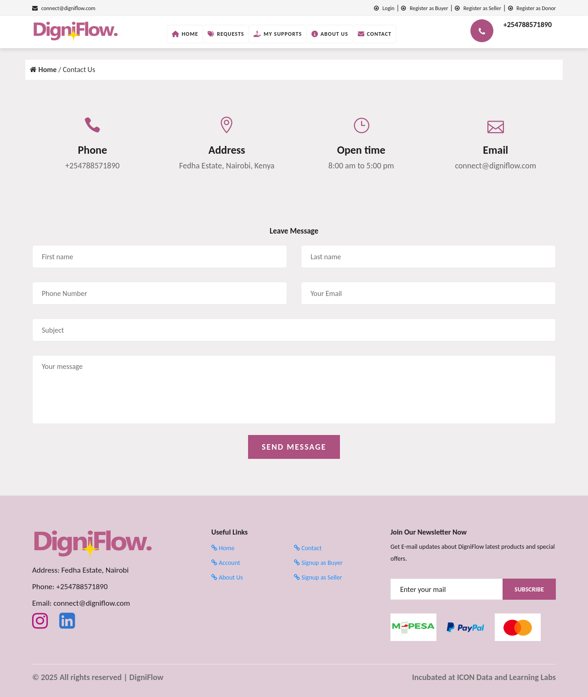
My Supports (278, 34)
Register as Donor (532, 8)
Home (185, 34)
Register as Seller (478, 8)
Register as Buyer (424, 8)
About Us (329, 34)
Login (384, 8)
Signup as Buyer (318, 563)
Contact (375, 34)
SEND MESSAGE (294, 447)
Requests (226, 34)
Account (225, 563)
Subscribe (529, 589)
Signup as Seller (318, 577)
